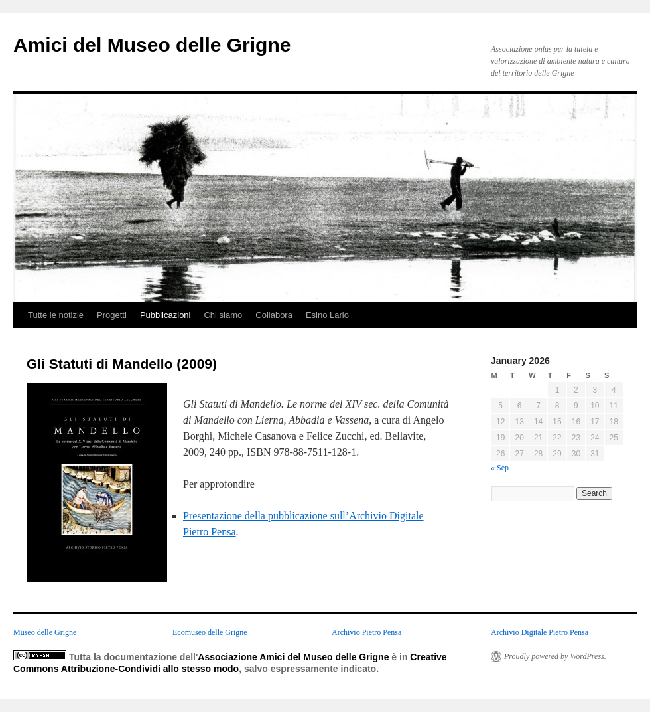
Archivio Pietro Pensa (366, 632)
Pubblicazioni (165, 315)
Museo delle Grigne (44, 632)
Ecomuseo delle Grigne (209, 632)
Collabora (273, 315)
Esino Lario (327, 315)
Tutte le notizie (56, 315)
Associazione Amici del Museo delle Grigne (293, 657)
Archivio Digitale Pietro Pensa (539, 632)
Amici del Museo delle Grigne (152, 45)
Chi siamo (223, 315)
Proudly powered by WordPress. (555, 656)
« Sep (500, 467)
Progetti (112, 315)
